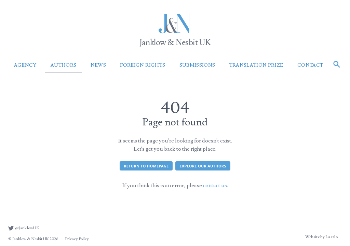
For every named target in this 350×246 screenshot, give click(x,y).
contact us (215, 185)
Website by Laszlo (321, 237)
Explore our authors (202, 165)
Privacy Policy (77, 239)
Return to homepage (146, 165)
